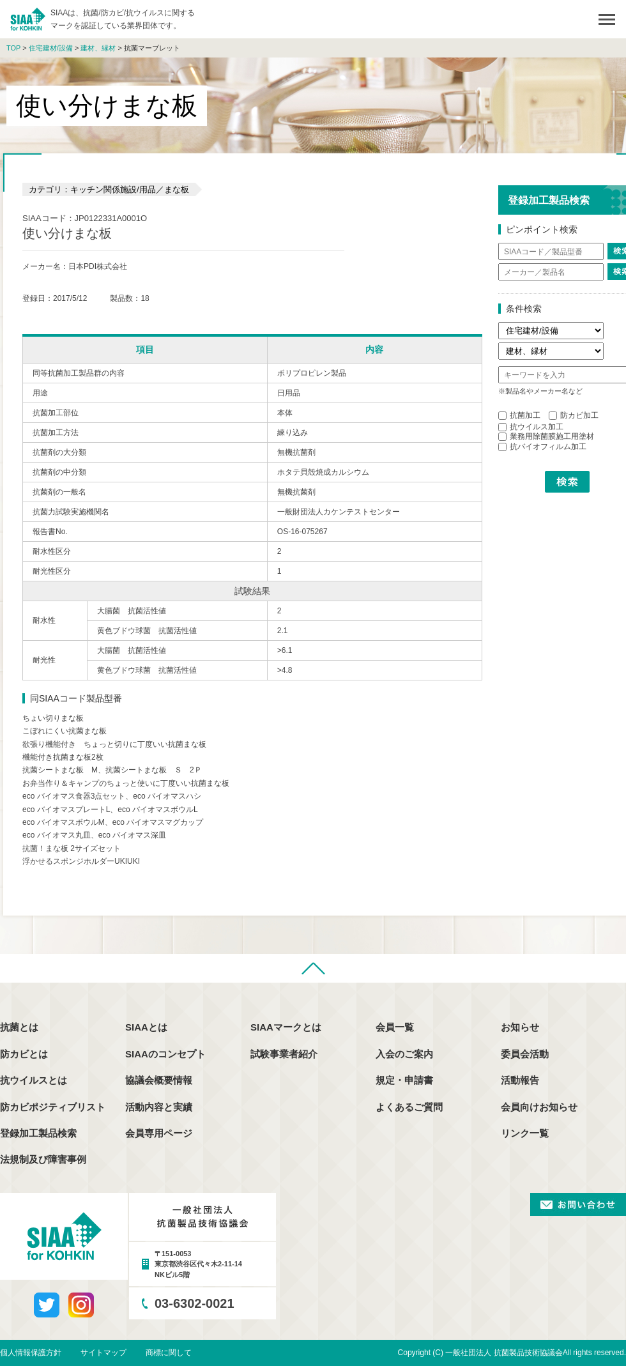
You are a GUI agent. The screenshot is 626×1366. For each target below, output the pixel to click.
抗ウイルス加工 (530, 426)
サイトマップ (103, 1352)
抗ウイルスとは (33, 1080)
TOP (13, 48)
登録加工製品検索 (38, 1133)
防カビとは (24, 1053)
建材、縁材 (98, 48)
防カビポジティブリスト (52, 1106)
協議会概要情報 (158, 1080)
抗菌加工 (519, 415)
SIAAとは (146, 1027)
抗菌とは (19, 1027)
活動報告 (520, 1080)
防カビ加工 (574, 415)
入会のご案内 (404, 1053)
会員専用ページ (158, 1133)
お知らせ (520, 1027)
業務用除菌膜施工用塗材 (546, 436)
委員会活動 (525, 1053)
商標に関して (169, 1352)
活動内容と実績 (158, 1106)
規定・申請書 (404, 1080)
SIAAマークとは (285, 1027)
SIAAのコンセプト (165, 1053)
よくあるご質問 (409, 1106)
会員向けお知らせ (539, 1106)
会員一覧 (395, 1027)
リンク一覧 (525, 1133)
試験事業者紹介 (283, 1053)
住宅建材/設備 (51, 48)
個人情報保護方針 (30, 1352)
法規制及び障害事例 (43, 1159)
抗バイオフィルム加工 (542, 446)
